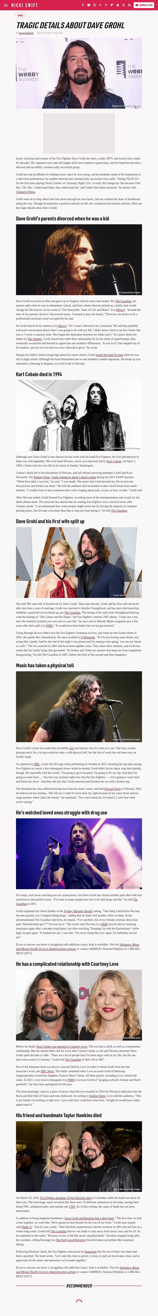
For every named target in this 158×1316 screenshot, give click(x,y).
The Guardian (123, 301)
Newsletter (144, 5)
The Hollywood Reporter (70, 1240)
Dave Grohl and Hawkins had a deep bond (89, 1218)
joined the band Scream (109, 354)
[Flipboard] (112, 6)
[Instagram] (94, 6)
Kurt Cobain (114, 461)
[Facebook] (82, 6)
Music (20, 15)
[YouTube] (88, 6)
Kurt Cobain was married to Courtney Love (62, 1046)
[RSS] (129, 6)
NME (49, 625)
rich (71, 748)
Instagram (90, 1251)
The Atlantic (35, 338)
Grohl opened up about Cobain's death (73, 477)
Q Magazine (88, 637)
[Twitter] (100, 6)
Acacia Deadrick (26, 33)
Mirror (120, 309)
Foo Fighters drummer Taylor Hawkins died (65, 1197)
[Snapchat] (117, 6)
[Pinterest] (106, 6)
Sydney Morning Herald (78, 911)
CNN (72, 1206)
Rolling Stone (42, 477)
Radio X (27, 1227)
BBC (37, 764)
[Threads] (123, 6)
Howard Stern (112, 788)
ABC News (47, 1071)
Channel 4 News (25, 191)
